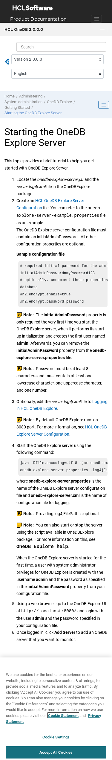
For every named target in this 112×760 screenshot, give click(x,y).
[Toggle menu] (102, 29)
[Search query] (61, 47)
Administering (30, 96)
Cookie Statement (63, 717)
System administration (23, 102)
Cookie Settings (56, 738)
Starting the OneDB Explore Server (33, 113)
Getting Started (17, 107)
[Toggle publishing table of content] (103, 105)
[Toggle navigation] (96, 19)
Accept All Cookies (56, 753)
